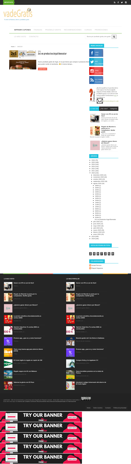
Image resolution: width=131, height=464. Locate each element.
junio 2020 (97, 224)
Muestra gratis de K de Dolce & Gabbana (90, 338)
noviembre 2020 (98, 177)
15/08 (97, 200)
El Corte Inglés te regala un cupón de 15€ (28, 360)
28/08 (97, 185)
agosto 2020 (97, 183)
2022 (93, 168)
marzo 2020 (97, 230)
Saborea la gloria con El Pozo (24, 382)
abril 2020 (96, 228)
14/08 (97, 202)
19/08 (97, 196)
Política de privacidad (119, 408)
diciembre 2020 (98, 175)
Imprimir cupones (22, 30)
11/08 (97, 204)
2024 (93, 164)
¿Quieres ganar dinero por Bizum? (26, 305)
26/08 (97, 188)
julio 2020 (96, 221)
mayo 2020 (97, 226)
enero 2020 (97, 234)
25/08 (97, 190)
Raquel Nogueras (97, 268)
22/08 (97, 194)
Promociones (101, 30)
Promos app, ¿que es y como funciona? (27, 338)
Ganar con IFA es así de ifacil (24, 283)
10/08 (97, 207)
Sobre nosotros (97, 408)
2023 (93, 166)
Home (13, 46)
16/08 (97, 198)
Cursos (88, 30)
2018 (93, 238)
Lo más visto (20, 36)
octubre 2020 (97, 179)
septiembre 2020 (99, 181)
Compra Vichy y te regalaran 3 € (87, 360)
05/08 (97, 213)
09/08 (97, 209)
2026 (93, 160)
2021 (93, 171)
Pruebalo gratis (53, 30)
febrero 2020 (97, 232)
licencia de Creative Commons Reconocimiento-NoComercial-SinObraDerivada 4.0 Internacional (47, 401)
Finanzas (38, 30)
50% (39, 51)
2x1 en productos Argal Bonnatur (52, 53)
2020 (93, 173)
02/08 (97, 217)
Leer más (42, 69)
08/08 (97, 211)
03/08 (97, 215)
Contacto (33, 36)
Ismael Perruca (96, 265)
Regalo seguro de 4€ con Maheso (25, 371)
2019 (93, 236)
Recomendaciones (72, 30)
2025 (93, 162)
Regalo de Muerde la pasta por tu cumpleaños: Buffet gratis (25, 295)
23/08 (97, 192)
